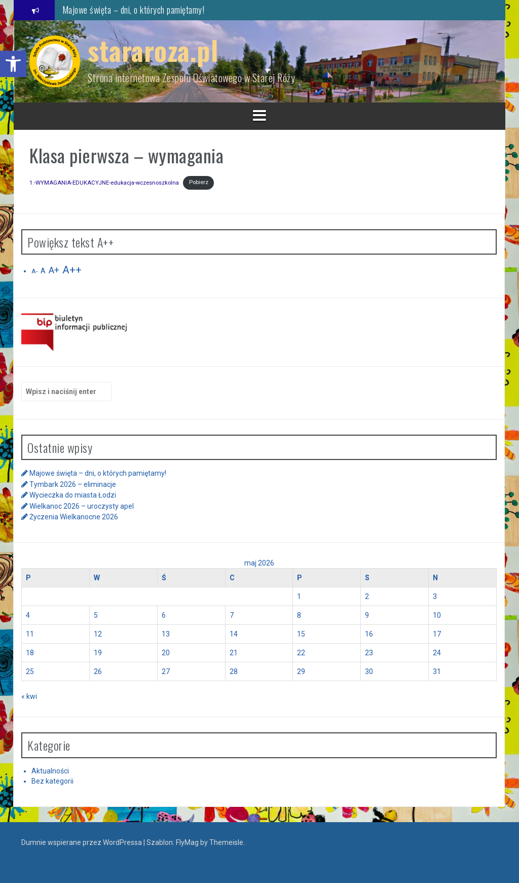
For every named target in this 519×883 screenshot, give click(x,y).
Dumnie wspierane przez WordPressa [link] (82, 842)
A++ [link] (72, 270)
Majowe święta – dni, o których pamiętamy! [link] (133, 9)
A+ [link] (54, 270)
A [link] (43, 271)
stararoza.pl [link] (153, 49)
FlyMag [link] (187, 842)
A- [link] (34, 271)
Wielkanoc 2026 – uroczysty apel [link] (81, 506)
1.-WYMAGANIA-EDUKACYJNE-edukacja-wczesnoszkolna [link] (104, 182)
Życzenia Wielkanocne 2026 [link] (73, 517)
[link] (13, 64)
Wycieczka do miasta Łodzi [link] (72, 495)
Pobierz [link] (198, 182)
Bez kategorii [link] (52, 781)
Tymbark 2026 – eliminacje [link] (72, 484)
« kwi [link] (29, 696)
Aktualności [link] (50, 771)
